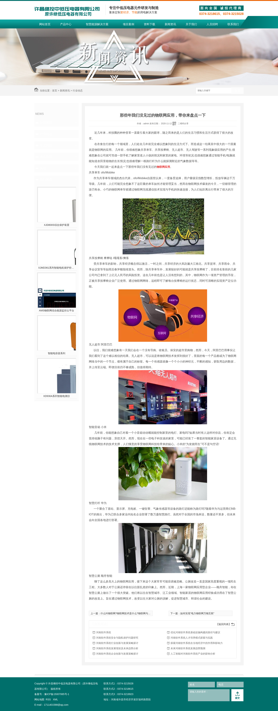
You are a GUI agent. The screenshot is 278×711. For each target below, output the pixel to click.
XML (55, 699)
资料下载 (149, 24)
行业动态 (78, 90)
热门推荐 (46, 179)
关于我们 (191, 24)
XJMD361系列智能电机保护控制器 (56, 267)
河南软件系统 (103, 632)
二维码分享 (183, 123)
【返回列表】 (223, 624)
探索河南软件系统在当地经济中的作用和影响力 (197, 643)
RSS (49, 699)
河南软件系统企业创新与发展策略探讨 (117, 653)
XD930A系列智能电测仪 (56, 396)
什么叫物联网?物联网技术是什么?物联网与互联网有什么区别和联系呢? (140, 613)
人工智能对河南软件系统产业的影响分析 (193, 653)
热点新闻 (46, 157)
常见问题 (46, 145)
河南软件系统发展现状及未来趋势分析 (117, 648)
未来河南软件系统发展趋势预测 (188, 648)
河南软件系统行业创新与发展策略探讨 (117, 643)
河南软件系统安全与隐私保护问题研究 (117, 637)
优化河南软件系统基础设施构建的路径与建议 (195, 632)
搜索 (237, 90)
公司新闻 (46, 122)
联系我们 (233, 24)
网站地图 (39, 699)
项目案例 (128, 24)
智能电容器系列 (56, 353)
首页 (54, 90)
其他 (43, 168)
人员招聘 (212, 24)
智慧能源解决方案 (97, 24)
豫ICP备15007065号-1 (56, 694)
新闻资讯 (170, 24)
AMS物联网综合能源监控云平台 (56, 310)
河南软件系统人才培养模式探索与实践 (192, 637)
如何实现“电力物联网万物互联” (197, 613)
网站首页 (45, 24)
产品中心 (65, 24)
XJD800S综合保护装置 (56, 225)
